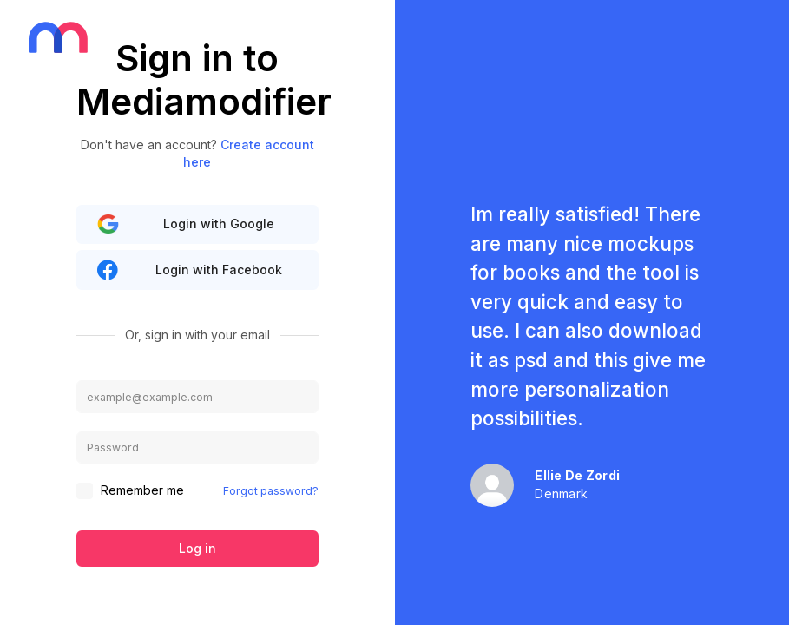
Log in (197, 548)
